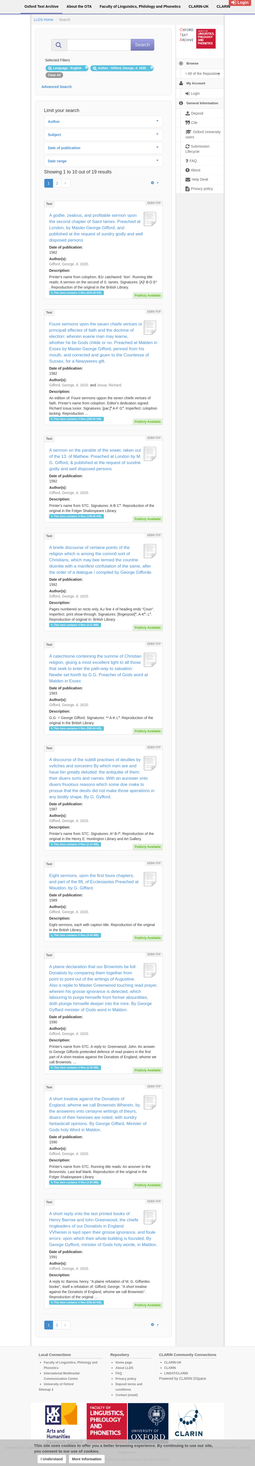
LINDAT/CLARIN (176, 1373)
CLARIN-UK (173, 1362)
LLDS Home (43, 20)
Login (240, 2)
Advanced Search (56, 87)
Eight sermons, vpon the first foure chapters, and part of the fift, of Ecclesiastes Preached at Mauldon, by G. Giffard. (94, 881)
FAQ (118, 1373)
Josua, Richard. (109, 385)
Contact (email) (126, 1395)
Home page (123, 1362)
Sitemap (45, 1389)
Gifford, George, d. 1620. (69, 264)
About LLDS (124, 1368)
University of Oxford (58, 1384)
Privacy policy (125, 1379)
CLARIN (170, 1368)
